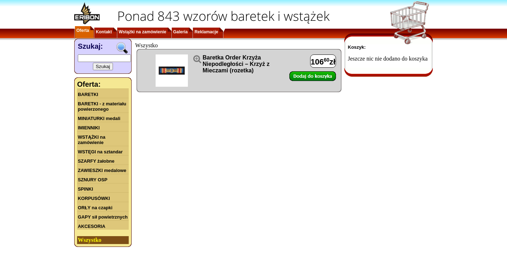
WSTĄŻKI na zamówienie (91, 139)
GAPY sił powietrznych (103, 217)
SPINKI (85, 189)
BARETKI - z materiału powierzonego (102, 106)
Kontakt (104, 31)
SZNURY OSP (93, 179)
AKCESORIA (91, 226)
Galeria (180, 31)
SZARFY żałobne (96, 161)
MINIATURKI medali (99, 118)
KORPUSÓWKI (94, 198)
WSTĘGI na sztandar (100, 151)
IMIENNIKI (89, 127)
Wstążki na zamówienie (142, 31)
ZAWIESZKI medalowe (102, 170)
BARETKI (88, 94)
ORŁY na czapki (95, 207)
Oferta (82, 30)
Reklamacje (206, 31)
